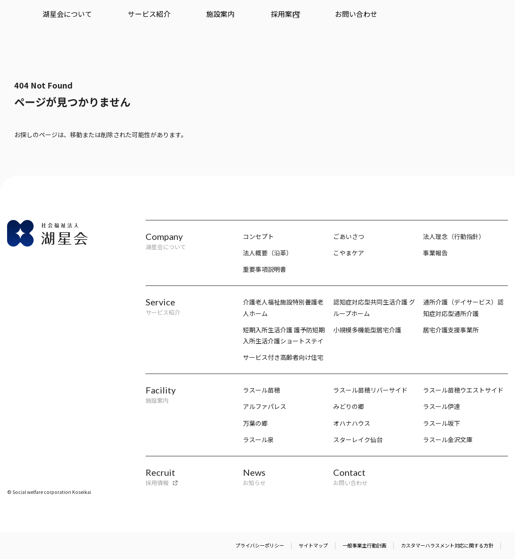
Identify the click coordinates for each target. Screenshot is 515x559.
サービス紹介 (109, 20)
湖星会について (54, 20)
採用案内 (196, 20)
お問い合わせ (242, 20)
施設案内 (156, 20)
